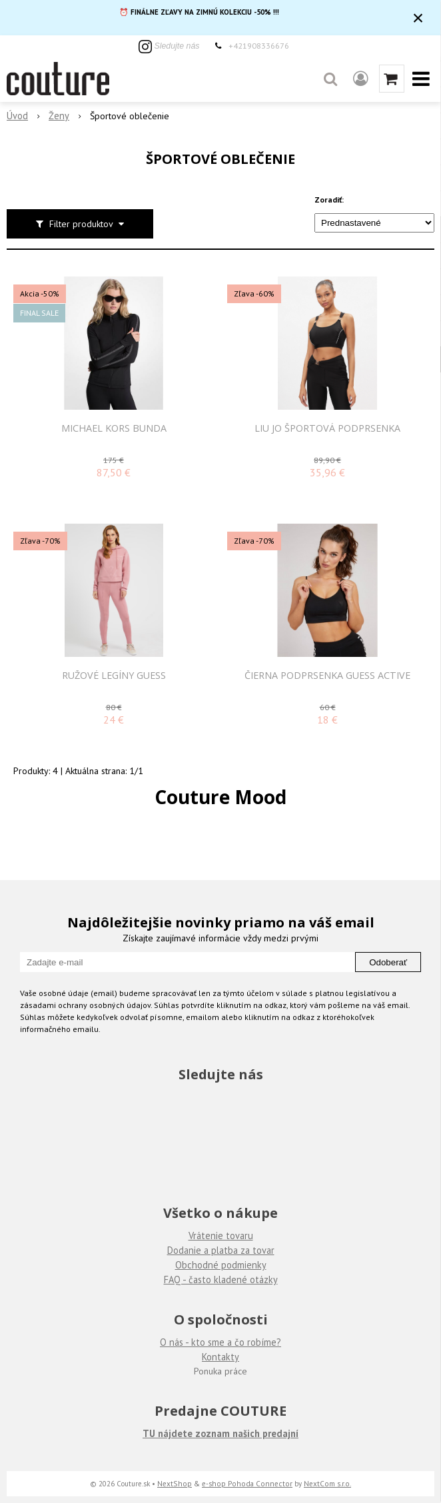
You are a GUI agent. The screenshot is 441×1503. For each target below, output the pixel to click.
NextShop (174, 1483)
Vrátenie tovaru (221, 1235)
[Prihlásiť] (360, 78)
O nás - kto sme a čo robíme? (220, 1342)
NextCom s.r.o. (327, 1483)
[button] (330, 78)
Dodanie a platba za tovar (220, 1250)
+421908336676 (258, 45)
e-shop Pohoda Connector (247, 1483)
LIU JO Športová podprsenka (327, 428)
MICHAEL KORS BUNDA (114, 428)
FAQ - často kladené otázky (221, 1279)
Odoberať (388, 962)
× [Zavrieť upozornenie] (418, 18)
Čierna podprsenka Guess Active (327, 675)
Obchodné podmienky (220, 1264)
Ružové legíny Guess (114, 675)
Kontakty (220, 1356)
